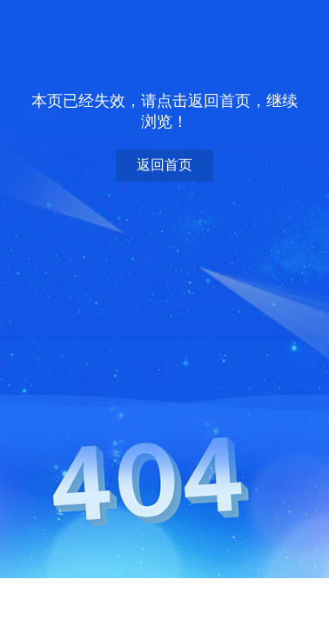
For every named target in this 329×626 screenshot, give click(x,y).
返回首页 (164, 164)
